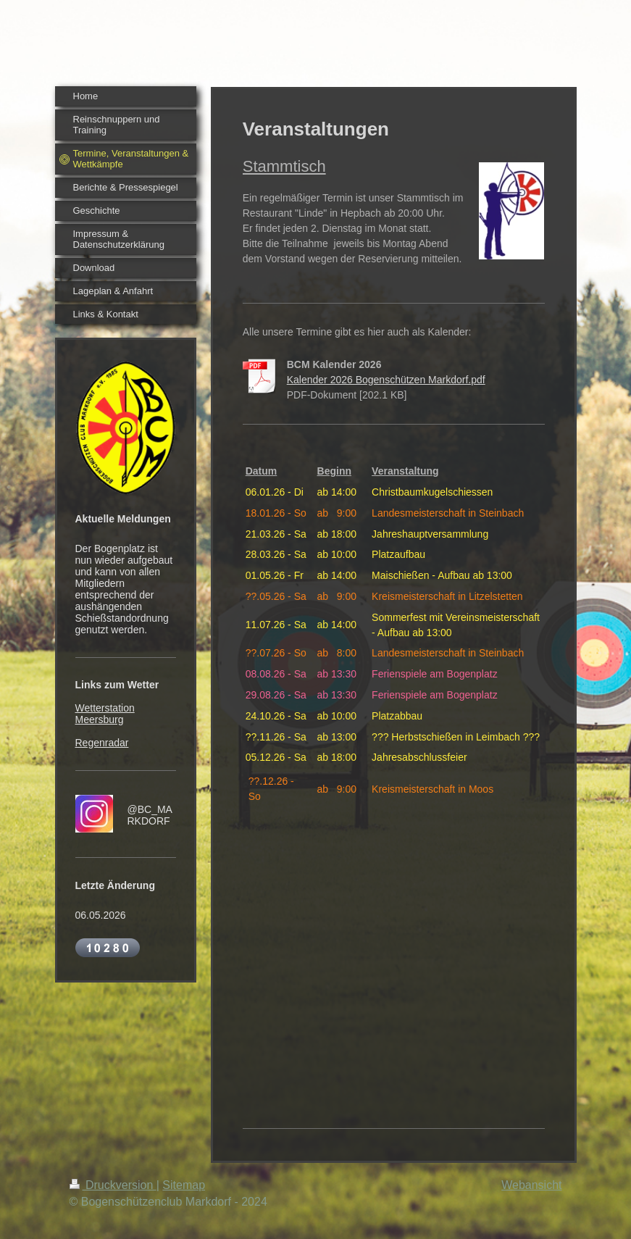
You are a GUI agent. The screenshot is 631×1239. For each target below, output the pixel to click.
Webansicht (531, 1185)
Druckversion (113, 1185)
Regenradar (102, 742)
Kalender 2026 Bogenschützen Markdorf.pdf (386, 379)
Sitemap (183, 1185)
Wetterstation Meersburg (105, 713)
